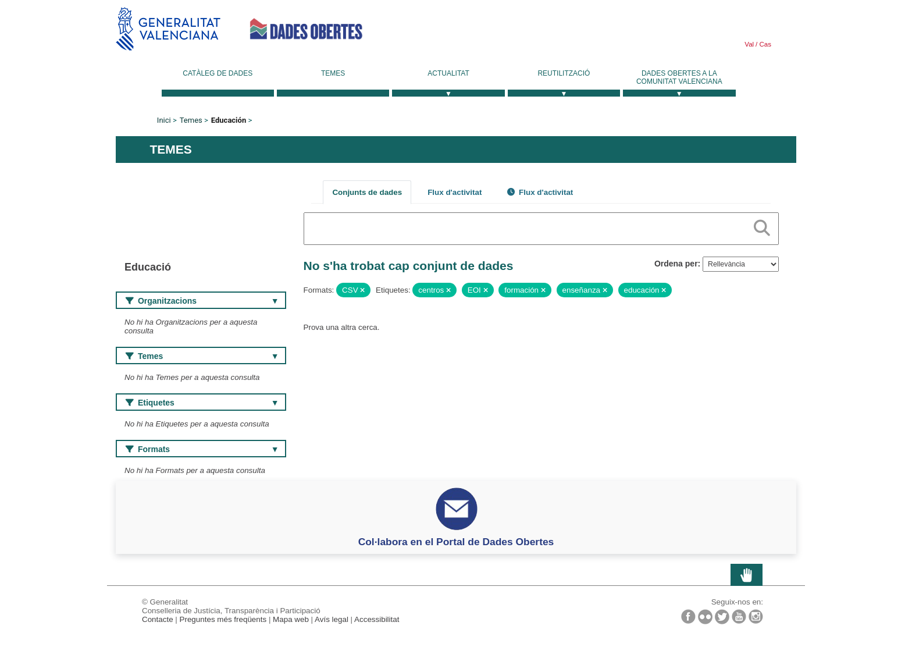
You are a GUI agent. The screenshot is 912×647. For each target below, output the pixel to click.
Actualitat (448, 73)
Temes (333, 73)
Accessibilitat (376, 619)
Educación (228, 120)
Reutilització (563, 73)
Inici (164, 120)
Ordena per (676, 263)
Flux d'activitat (455, 192)
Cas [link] (764, 44)
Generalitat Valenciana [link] (168, 29)
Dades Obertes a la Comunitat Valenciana (679, 77)
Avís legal (331, 619)
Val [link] (749, 44)
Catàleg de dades (217, 73)
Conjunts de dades (367, 192)
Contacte (157, 619)
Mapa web (291, 619)
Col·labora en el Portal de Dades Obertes (456, 542)
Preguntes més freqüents (223, 619)
